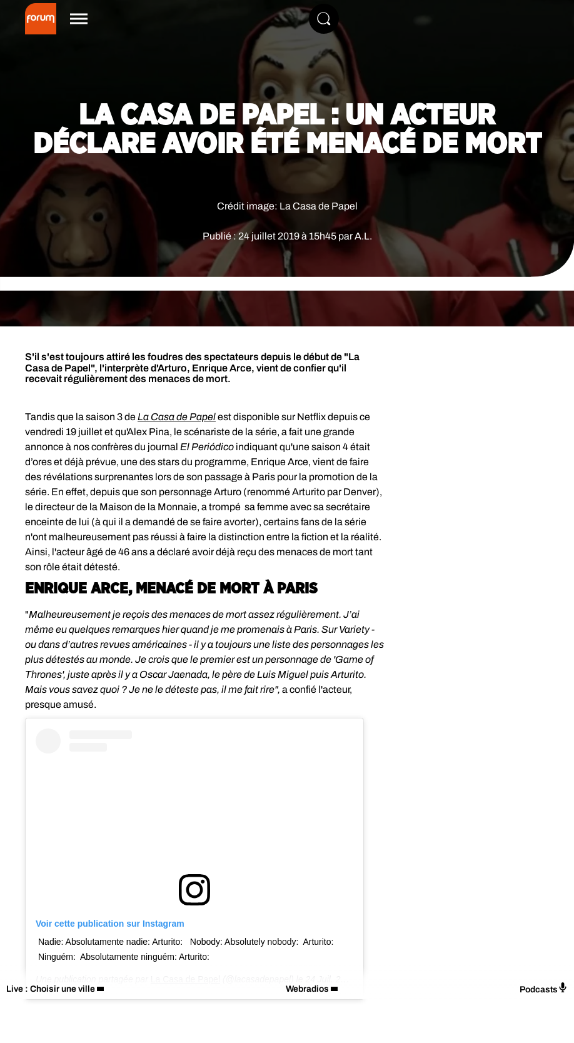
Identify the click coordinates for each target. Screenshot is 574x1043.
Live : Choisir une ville (50, 989)
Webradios (307, 989)
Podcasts (544, 988)
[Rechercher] (324, 19)
